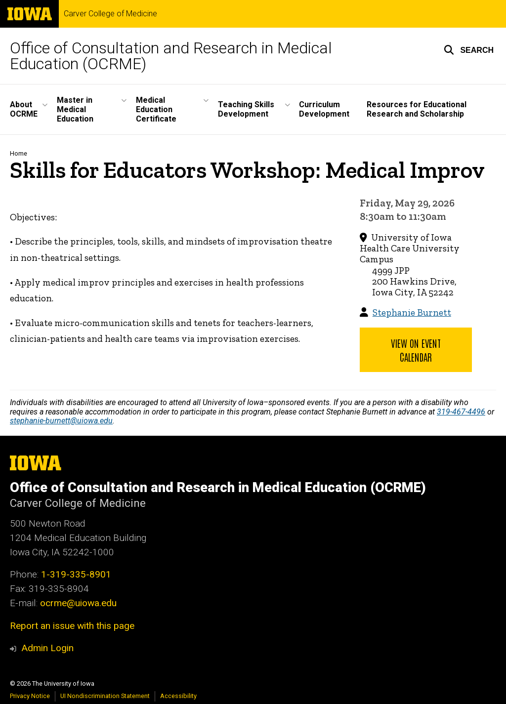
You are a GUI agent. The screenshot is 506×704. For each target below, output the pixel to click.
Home (18, 153)
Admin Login (47, 648)
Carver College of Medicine (110, 13)
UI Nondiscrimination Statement (105, 696)
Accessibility (178, 696)
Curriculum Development (324, 109)
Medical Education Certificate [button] (156, 109)
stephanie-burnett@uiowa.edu (61, 420)
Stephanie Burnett (412, 312)
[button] (468, 50)
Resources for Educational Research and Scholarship (416, 109)
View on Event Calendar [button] (416, 349)
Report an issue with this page (72, 625)
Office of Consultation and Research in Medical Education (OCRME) (171, 56)
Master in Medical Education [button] (75, 109)
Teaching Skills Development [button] (246, 109)
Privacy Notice (30, 696)
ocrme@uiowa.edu (78, 603)
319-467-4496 (461, 411)
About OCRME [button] (24, 109)
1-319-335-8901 (76, 574)
